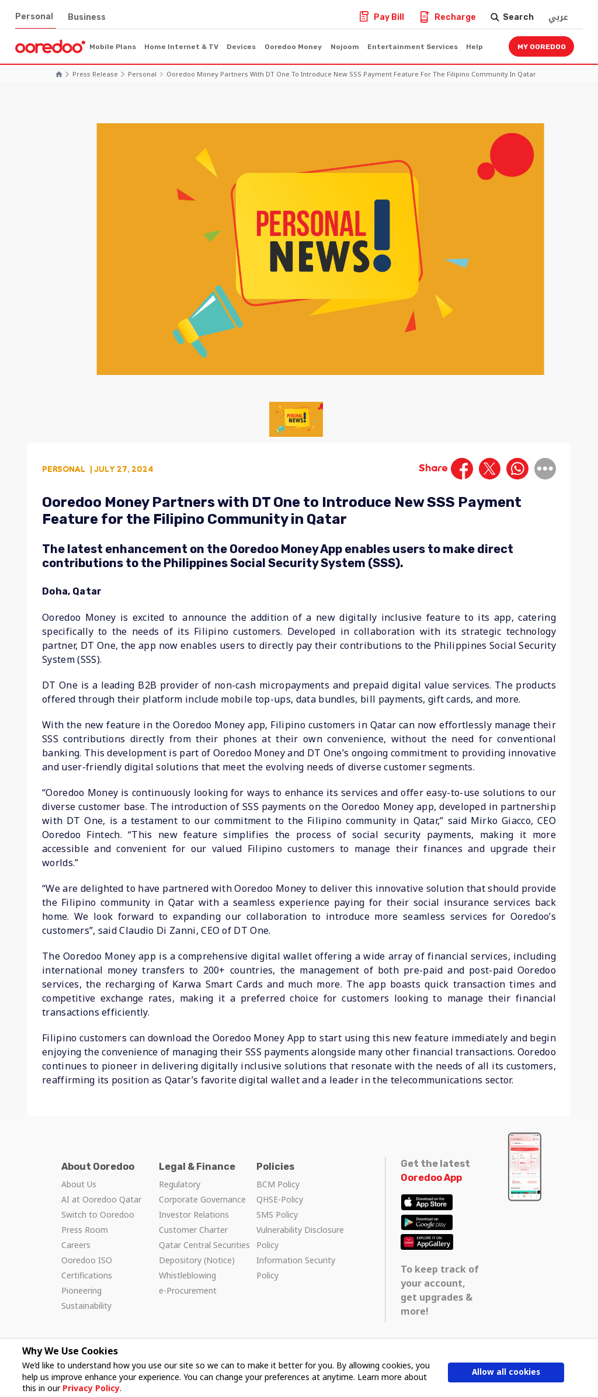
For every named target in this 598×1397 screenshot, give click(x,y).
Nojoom (345, 47)
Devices (241, 47)
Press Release (95, 73)
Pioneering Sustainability (86, 1298)
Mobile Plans (112, 47)
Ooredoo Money (293, 47)
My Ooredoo (541, 47)
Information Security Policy (295, 1267)
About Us (78, 1184)
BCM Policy (278, 1184)
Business (87, 17)
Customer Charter (193, 1229)
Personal (34, 17)
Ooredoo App (431, 1177)
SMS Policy (277, 1214)
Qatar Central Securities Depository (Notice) (204, 1252)
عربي (558, 17)
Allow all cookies (506, 1372)
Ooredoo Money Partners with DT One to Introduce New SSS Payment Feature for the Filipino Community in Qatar (351, 73)
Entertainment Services (412, 47)
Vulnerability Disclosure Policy (300, 1237)
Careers (76, 1244)
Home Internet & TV (181, 47)
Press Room (84, 1229)
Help (474, 47)
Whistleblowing (187, 1275)
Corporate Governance (202, 1199)
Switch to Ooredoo (97, 1214)
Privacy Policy (90, 1387)
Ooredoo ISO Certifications (86, 1267)
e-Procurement (188, 1290)
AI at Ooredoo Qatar (101, 1199)
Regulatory (179, 1184)
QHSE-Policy (279, 1199)
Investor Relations (194, 1214)
